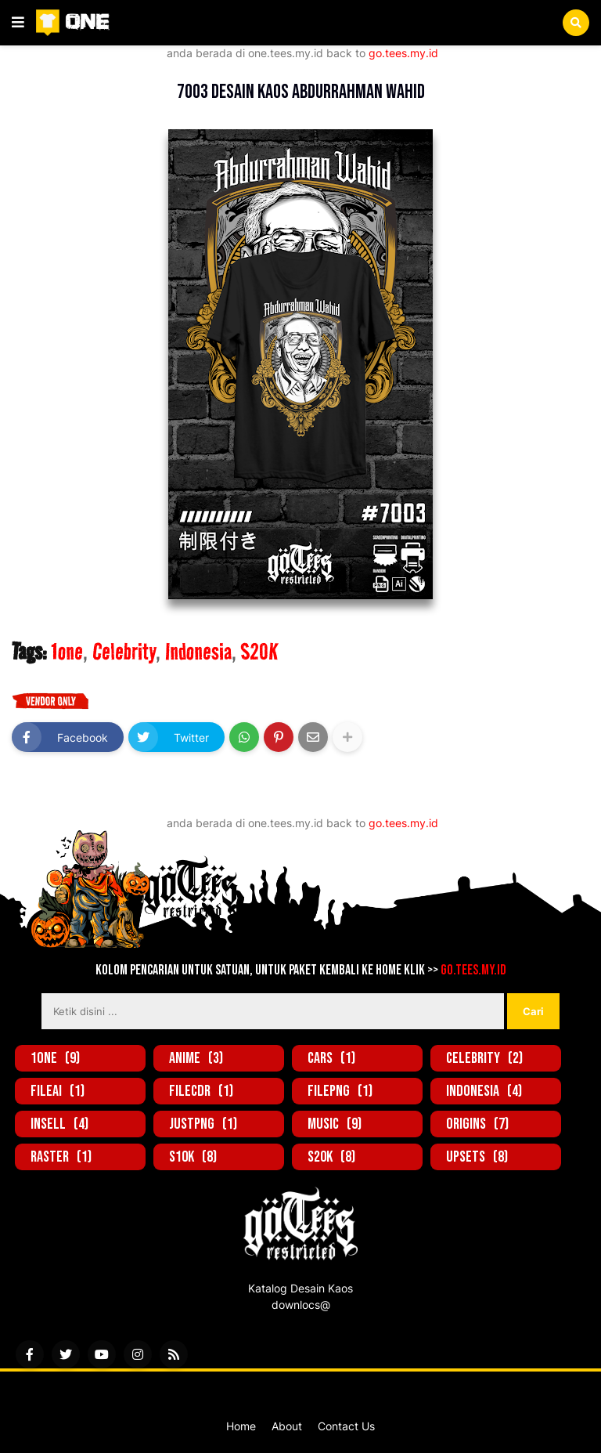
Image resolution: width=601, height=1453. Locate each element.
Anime (196, 1058)
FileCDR (201, 1091)
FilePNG (340, 1091)
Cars (331, 1058)
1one (78, 66)
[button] (18, 22)
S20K (259, 651)
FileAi (58, 1091)
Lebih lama (555, 807)
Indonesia (198, 651)
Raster (61, 1157)
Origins (477, 1124)
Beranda (33, 66)
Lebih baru (45, 807)
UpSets (477, 1157)
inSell (59, 1124)
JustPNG (203, 1124)
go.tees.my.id (403, 53)
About (287, 1426)
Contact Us (346, 1426)
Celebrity (124, 651)
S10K (193, 1157)
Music (335, 1124)
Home (241, 1426)
